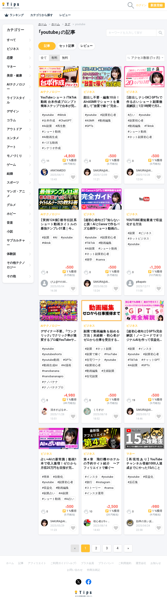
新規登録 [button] (156, 5)
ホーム (42, 24)
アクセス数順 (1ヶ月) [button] (146, 57)
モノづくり (14, 155)
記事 (47, 46)
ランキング (14, 15)
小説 (10, 231)
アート (11, 147)
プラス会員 (87, 563)
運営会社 (141, 563)
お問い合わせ (75, 569)
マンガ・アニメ (16, 194)
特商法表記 (93, 569)
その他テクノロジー (16, 265)
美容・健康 (14, 75)
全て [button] (44, 57)
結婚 (10, 173)
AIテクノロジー (16, 87)
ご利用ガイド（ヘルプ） (63, 563)
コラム (11, 120)
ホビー (11, 213)
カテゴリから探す (41, 15)
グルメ (11, 205)
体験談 (11, 254)
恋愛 (10, 57)
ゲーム (11, 164)
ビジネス (13, 49)
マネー (11, 66)
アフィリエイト (37, 563)
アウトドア (14, 129)
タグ (67, 24)
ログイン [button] (141, 5)
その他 (11, 276)
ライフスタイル (16, 100)
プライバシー (106, 563)
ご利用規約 (124, 563)
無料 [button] (65, 57)
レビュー (65, 15)
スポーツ (13, 182)
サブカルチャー (16, 243)
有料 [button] (54, 57)
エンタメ (13, 138)
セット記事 (66, 46)
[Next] (128, 548)
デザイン (13, 111)
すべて (11, 40)
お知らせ (155, 563)
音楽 (10, 222)
